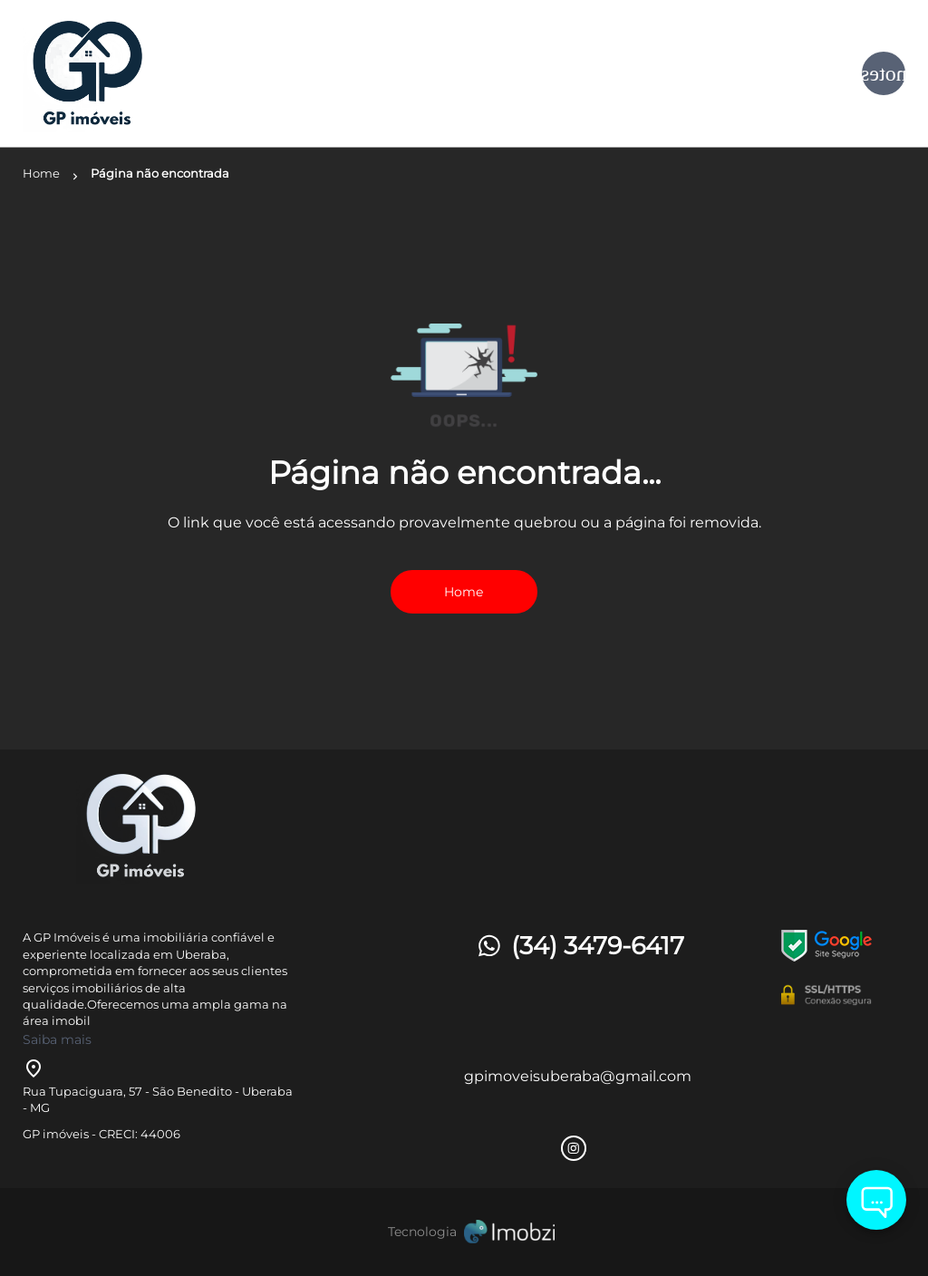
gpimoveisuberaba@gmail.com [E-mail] (577, 1076)
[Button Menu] (883, 73)
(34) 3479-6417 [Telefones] (579, 946)
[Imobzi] (464, 1232)
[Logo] (170, 73)
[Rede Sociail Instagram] (574, 1148)
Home (463, 592)
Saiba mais (57, 1039)
